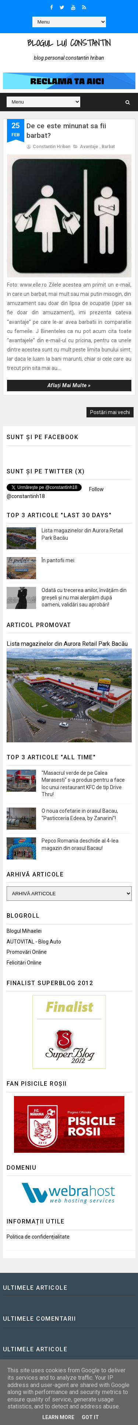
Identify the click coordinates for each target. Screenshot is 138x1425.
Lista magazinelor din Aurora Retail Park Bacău (67, 643)
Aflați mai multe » (69, 385)
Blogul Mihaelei (24, 931)
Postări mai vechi (110, 412)
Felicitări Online (24, 963)
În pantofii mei (58, 560)
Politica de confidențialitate (38, 1237)
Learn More (58, 1417)
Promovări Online (27, 952)
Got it (90, 1417)
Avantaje (89, 146)
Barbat (108, 146)
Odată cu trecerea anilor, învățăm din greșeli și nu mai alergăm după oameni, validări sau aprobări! (84, 597)
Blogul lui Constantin (68, 43)
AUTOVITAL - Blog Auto (34, 942)
